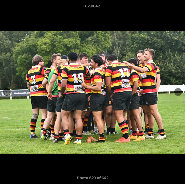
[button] (179, 7)
